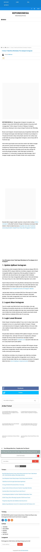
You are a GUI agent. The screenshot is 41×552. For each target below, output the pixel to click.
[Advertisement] (20, 31)
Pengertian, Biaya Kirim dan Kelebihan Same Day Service (15, 498)
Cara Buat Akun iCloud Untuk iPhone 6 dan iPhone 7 (30, 434)
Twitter (13, 389)
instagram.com (21, 336)
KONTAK (5, 527)
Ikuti (38, 5)
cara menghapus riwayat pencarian (19, 358)
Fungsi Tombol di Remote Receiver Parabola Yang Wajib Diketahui (18, 485)
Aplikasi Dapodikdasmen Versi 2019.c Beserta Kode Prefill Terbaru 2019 (19, 501)
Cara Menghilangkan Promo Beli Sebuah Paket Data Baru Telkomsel (10, 422)
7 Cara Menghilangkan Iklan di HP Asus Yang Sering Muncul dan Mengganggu (29, 422)
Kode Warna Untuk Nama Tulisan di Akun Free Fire (10, 434)
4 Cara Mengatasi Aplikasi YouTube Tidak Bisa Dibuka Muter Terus (18, 491)
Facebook (13, 385)
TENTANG (5, 524)
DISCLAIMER (6, 526)
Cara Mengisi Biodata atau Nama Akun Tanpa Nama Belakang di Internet (19, 449)
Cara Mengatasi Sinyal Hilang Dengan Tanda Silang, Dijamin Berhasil (18, 475)
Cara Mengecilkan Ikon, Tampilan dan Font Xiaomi (16, 445)
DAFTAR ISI (5, 531)
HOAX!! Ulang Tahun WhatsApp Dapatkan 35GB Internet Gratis (17, 494)
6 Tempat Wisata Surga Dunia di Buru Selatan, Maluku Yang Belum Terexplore (29, 409)
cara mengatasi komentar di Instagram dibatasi (22, 285)
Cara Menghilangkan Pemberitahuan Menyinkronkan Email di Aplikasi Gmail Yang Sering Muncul (10, 410)
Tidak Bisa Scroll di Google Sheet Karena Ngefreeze (14, 478)
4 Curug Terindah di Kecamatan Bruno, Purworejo (14, 482)
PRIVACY (5, 529)
